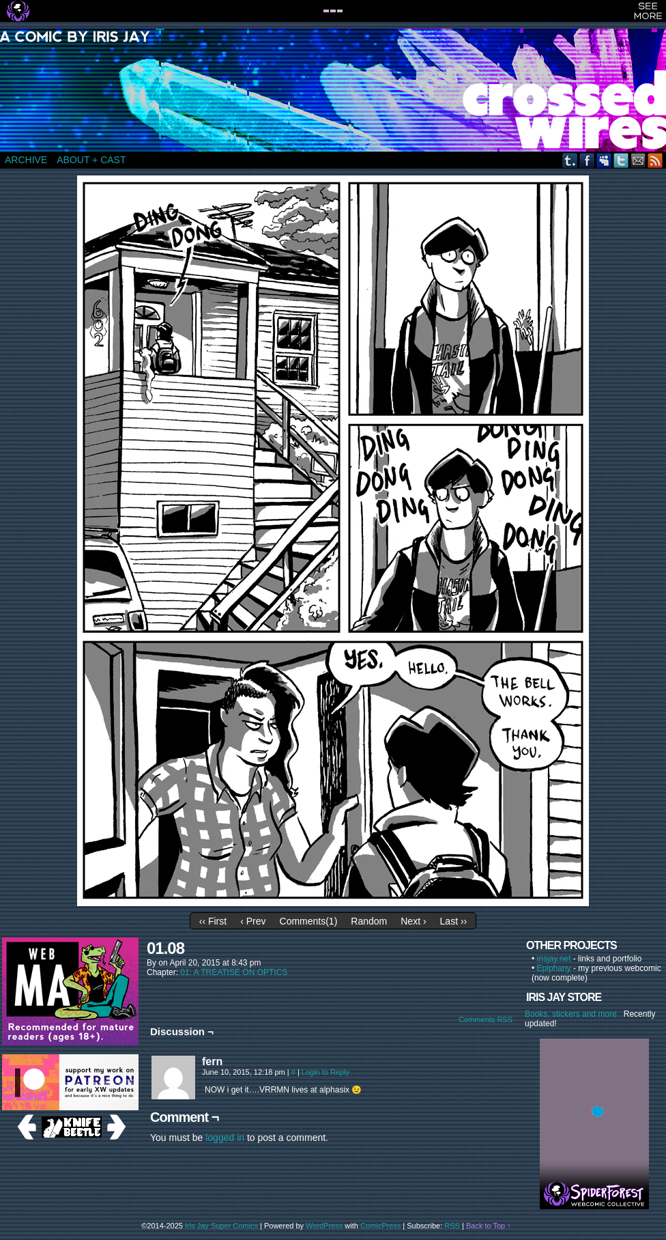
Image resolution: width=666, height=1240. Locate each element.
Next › (413, 921)
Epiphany (554, 968)
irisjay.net (554, 958)
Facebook (587, 160)
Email (638, 160)
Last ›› (453, 921)
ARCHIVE (26, 159)
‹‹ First (213, 921)
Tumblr (570, 160)
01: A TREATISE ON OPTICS (233, 972)
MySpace (604, 160)
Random (369, 921)
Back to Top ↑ (488, 1226)
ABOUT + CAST (91, 159)
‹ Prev (252, 921)
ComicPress (380, 1226)
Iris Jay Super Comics (221, 1226)
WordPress (324, 1226)
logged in (224, 1137)
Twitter (621, 160)
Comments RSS (485, 1019)
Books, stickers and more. (574, 1014)
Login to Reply (325, 1072)
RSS (655, 160)
